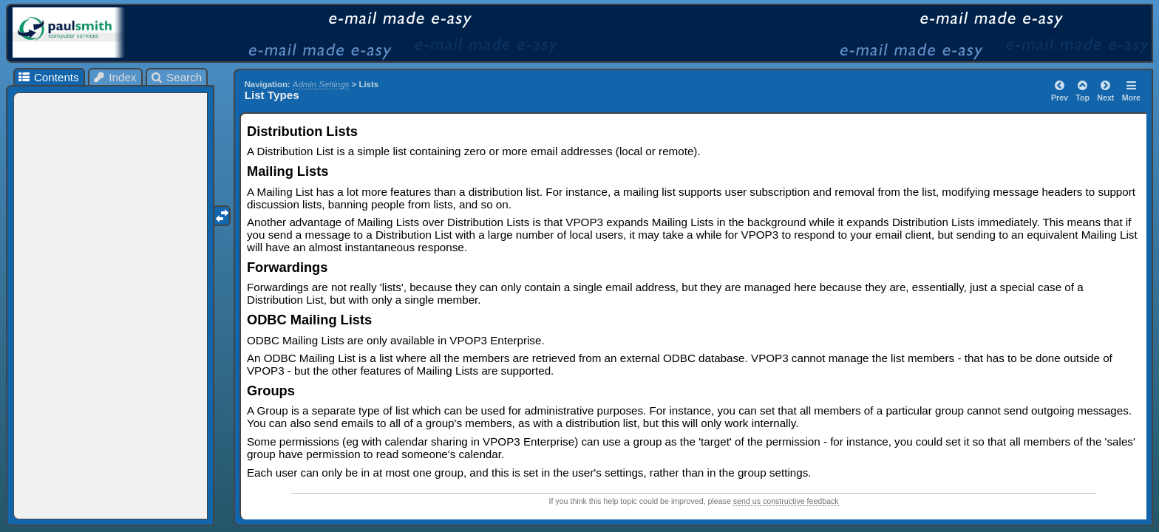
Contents (47, 77)
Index (114, 77)
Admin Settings (321, 84)
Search (176, 77)
